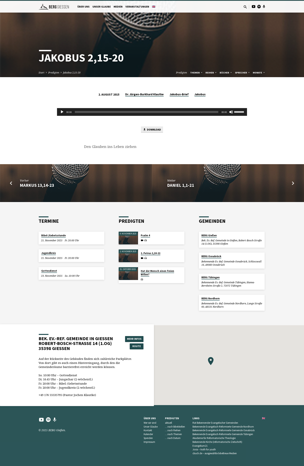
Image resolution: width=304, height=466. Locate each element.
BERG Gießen (209, 235)
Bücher (226, 72)
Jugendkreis (48, 253)
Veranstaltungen (137, 6)
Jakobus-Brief (179, 94)
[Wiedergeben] (62, 112)
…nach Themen (173, 434)
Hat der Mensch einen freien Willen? (157, 272)
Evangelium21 (200, 445)
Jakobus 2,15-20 (71, 72)
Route (134, 346)
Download (152, 130)
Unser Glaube (101, 6)
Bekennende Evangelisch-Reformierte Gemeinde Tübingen (223, 434)
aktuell (168, 422)
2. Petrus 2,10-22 (150, 253)
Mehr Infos (133, 338)
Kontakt (148, 430)
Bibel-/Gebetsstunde (53, 235)
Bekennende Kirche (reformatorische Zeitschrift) (217, 442)
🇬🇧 (153, 6)
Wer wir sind (150, 422)
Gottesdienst (49, 270)
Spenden (148, 438)
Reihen (211, 72)
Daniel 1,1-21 (180, 185)
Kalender (148, 434)
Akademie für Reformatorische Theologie (214, 438)
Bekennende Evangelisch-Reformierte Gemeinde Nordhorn (223, 426)
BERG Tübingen (210, 277)
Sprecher (242, 72)
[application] (152, 112)
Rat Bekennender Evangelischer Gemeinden (215, 422)
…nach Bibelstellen (175, 426)
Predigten (53, 72)
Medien (118, 6)
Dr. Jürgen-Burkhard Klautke (144, 94)
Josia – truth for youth (204, 449)
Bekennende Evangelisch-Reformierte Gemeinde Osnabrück (224, 430)
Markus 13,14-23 (37, 185)
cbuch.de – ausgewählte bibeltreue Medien (215, 453)
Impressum (149, 442)
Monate (259, 72)
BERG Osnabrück (211, 256)
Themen (196, 72)
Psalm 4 (145, 235)
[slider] (146, 112)
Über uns (83, 6)
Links (196, 418)
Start (41, 72)
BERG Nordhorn (210, 298)
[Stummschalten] (231, 112)
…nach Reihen (172, 430)
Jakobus (200, 94)
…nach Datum (172, 438)
